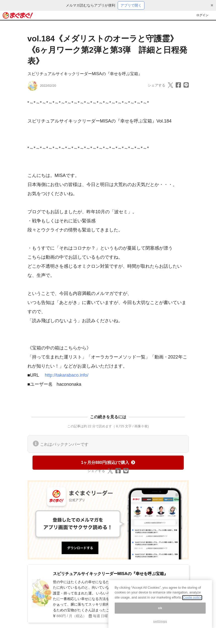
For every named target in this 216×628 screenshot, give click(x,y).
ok (160, 613)
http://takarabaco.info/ (66, 375)
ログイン (202, 15)
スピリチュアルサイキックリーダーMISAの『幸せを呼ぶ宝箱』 (84, 74)
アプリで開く (131, 5)
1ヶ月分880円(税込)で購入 (108, 462)
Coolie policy (192, 602)
